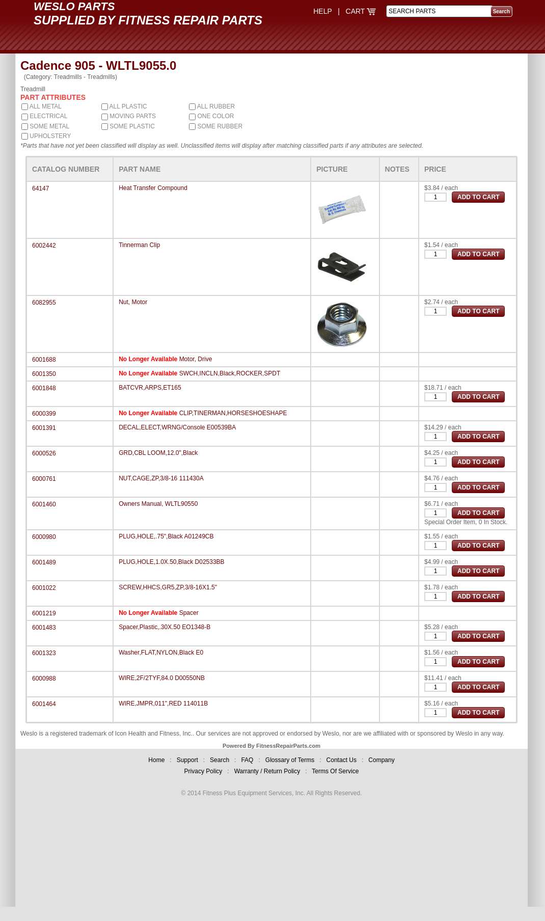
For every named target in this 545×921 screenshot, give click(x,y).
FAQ (247, 760)
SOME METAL (45, 126)
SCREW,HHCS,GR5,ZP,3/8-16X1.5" (168, 587)
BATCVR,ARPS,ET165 (150, 387)
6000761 (44, 478)
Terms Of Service (335, 771)
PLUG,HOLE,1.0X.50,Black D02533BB (171, 561)
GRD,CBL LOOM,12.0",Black (158, 452)
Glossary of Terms (289, 760)
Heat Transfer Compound (153, 188)
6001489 (44, 562)
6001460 (44, 504)
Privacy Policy (203, 771)
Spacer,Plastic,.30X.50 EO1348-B (164, 627)
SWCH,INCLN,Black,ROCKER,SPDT (230, 373)
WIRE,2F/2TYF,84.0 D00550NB (162, 678)
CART (361, 11)
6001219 (44, 613)
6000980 (44, 536)
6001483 (44, 627)
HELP (322, 11)
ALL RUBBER (212, 106)
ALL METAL (41, 106)
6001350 (44, 373)
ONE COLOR (211, 116)
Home (156, 760)
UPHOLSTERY (46, 136)
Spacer (189, 612)
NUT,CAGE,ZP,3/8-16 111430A (161, 478)
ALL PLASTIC (124, 106)
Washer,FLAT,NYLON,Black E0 (161, 652)
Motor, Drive (195, 359)
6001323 (44, 653)
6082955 (44, 302)
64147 (40, 188)
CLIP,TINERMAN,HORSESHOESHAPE (233, 413)
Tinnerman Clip (139, 245)
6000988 (44, 678)
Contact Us (341, 760)
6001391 (44, 427)
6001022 (44, 587)
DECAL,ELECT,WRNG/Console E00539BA (177, 427)
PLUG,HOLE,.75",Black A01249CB (166, 536)
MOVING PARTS (128, 116)
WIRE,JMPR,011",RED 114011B (163, 703)
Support (187, 760)
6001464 (44, 704)
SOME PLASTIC (128, 126)
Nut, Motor (133, 302)
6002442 (44, 245)
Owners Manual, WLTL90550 (158, 503)
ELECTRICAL (44, 116)
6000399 (44, 413)
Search (219, 760)
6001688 (44, 359)
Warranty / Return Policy (267, 771)
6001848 (44, 388)
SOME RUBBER (215, 126)
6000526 (44, 453)
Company (381, 760)
